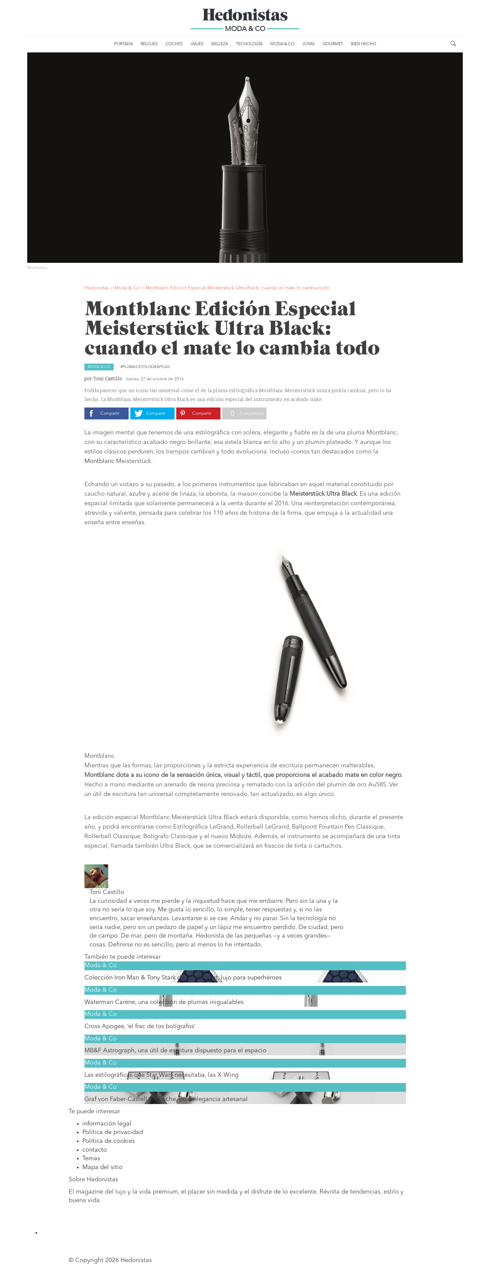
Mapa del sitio (102, 1167)
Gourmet (333, 44)
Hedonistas (245, 17)
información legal (106, 1124)
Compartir (109, 414)
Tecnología (249, 44)
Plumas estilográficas (146, 367)
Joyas (308, 44)
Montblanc (99, 461)
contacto (94, 1150)
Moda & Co (282, 44)
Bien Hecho (363, 44)
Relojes (149, 44)
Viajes (197, 44)
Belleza (219, 44)
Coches (174, 44)
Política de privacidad (112, 1132)
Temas (91, 1158)
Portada (123, 44)
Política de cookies (108, 1141)
